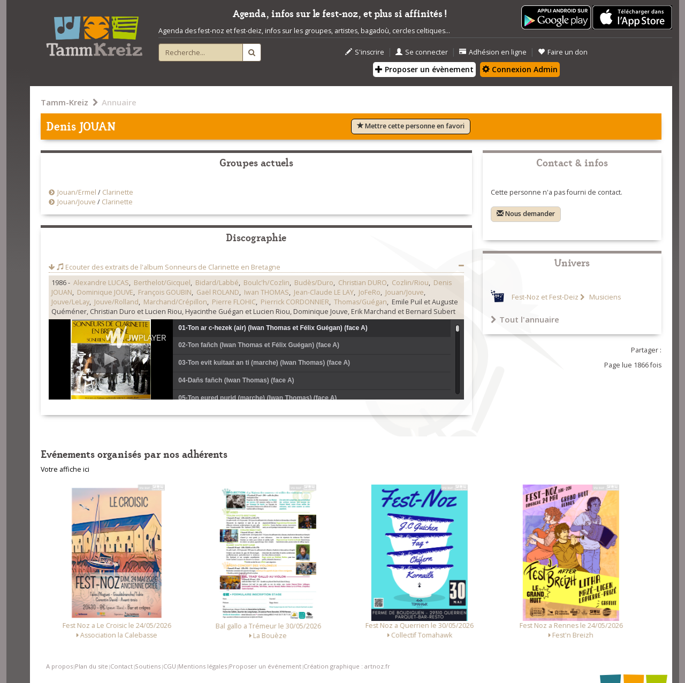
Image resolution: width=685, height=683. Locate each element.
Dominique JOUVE (105, 292)
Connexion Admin (520, 69)
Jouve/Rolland (116, 301)
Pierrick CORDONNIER (295, 301)
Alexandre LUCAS (101, 282)
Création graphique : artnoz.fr (346, 666)
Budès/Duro (313, 282)
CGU (169, 666)
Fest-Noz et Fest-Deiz (545, 297)
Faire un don (563, 52)
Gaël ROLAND (217, 292)
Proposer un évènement (424, 69)
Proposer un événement (265, 666)
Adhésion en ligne (493, 52)
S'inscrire (364, 52)
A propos (59, 666)
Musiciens (604, 297)
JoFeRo (369, 292)
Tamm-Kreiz (64, 102)
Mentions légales (202, 666)
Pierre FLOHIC (234, 301)
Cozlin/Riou (410, 282)
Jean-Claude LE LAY (324, 292)
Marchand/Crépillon (175, 301)
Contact (121, 666)
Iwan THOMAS (266, 292)
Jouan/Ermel (76, 192)
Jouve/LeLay (70, 301)
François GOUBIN (165, 292)
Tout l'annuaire (525, 319)
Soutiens (148, 666)
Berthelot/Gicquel (162, 282)
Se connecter (421, 52)
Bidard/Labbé (217, 282)
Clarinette (117, 192)
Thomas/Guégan (360, 301)
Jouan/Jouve (76, 201)
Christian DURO (362, 282)
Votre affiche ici (65, 469)
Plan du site (91, 666)
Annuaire (119, 102)
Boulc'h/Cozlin (266, 282)
